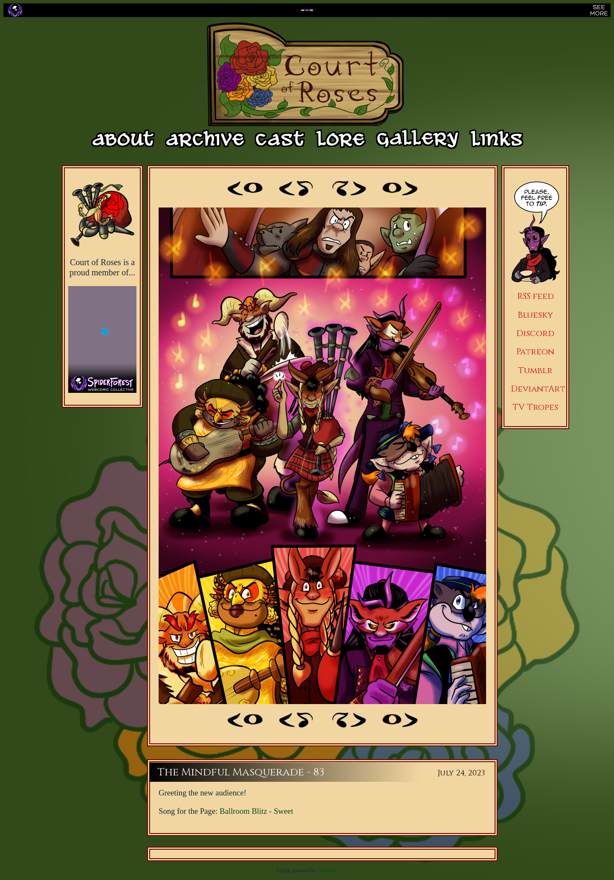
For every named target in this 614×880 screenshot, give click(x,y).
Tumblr (535, 370)
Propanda (327, 871)
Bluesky (535, 315)
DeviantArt (538, 389)
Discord (535, 333)
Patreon (535, 351)
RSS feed (535, 296)
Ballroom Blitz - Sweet (256, 811)
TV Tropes (535, 407)
